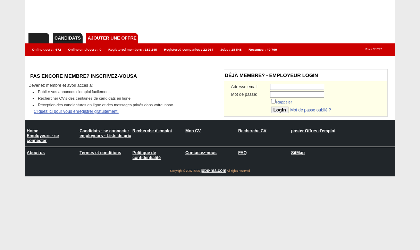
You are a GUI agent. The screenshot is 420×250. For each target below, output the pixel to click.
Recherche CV (252, 130)
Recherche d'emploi (152, 130)
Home (32, 130)
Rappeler (284, 102)
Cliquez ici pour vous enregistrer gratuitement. (76, 111)
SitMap (297, 152)
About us (36, 152)
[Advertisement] (268, 15)
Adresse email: (245, 86)
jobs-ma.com (213, 170)
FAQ (242, 152)
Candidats (67, 38)
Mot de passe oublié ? (310, 110)
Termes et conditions (100, 152)
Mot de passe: (244, 94)
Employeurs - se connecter (43, 138)
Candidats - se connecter (104, 130)
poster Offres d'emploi (313, 130)
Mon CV (193, 130)
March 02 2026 (373, 49)
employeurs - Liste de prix (105, 135)
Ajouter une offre (112, 38)
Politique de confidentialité (147, 155)
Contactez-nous (201, 152)
